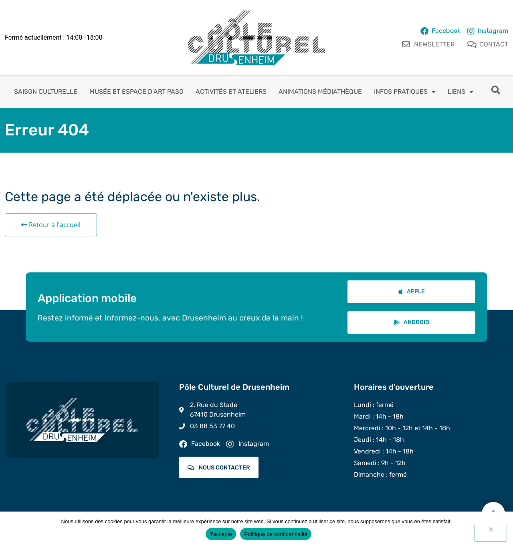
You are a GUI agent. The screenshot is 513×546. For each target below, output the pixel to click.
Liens (460, 92)
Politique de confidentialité (275, 534)
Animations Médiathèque (320, 91)
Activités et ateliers (231, 91)
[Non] (490, 533)
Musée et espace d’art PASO (136, 91)
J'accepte (221, 534)
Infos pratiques (405, 92)
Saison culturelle (45, 91)
